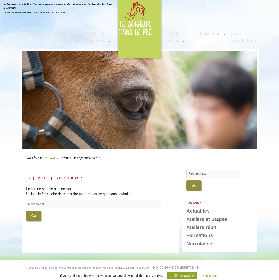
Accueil (28, 33)
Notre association (239, 35)
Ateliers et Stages (176, 35)
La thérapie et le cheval (65, 35)
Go (33, 216)
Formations (208, 33)
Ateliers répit (201, 227)
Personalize (209, 275)
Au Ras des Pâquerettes (93, 35)
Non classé (199, 244)
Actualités (198, 211)
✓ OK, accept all (182, 275)
